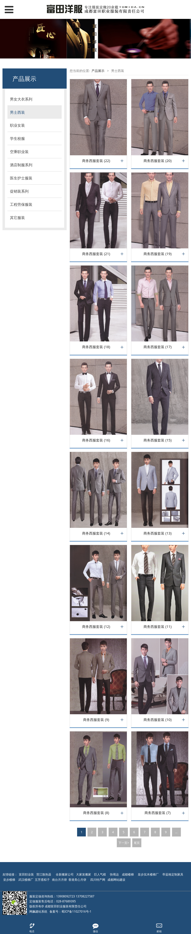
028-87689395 (66, 901)
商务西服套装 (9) (96, 719)
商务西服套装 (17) (157, 347)
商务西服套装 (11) (157, 626)
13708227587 (85, 896)
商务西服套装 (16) (96, 440)
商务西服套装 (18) (96, 347)
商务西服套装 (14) (96, 533)
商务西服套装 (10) (157, 719)
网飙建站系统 (38, 911)
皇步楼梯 (9, 880)
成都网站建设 (116, 880)
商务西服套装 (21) (96, 254)
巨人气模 (100, 874)
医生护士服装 (21, 177)
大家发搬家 (83, 874)
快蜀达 (114, 874)
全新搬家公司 (65, 874)
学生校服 (17, 138)
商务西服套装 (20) (157, 161)
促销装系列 (19, 191)
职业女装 (17, 125)
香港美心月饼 (77, 880)
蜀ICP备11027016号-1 (76, 911)
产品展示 (98, 70)
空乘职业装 (19, 151)
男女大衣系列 (21, 99)
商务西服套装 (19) (157, 254)
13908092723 (65, 896)
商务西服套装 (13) (157, 533)
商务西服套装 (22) (96, 161)
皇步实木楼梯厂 (148, 874)
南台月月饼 (59, 880)
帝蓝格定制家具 (172, 874)
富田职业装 (26, 874)
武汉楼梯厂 (25, 880)
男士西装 (17, 112)
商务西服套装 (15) (157, 440)
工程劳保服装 (21, 204)
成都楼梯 (127, 874)
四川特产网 (97, 880)
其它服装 (17, 217)
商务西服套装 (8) (96, 813)
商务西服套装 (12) (96, 626)
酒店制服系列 (21, 164)
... (176, 832)
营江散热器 (43, 874)
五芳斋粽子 (42, 880)
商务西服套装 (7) (157, 813)
